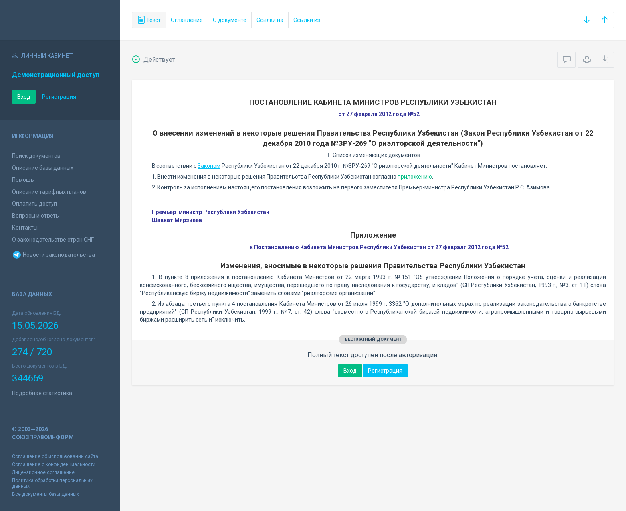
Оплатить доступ (34, 203)
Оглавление (187, 20)
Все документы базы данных (45, 494)
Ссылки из (306, 20)
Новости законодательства (53, 254)
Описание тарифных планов (49, 192)
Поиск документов (36, 156)
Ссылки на (269, 20)
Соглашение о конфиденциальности (53, 464)
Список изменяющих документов (373, 155)
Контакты (25, 227)
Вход (23, 97)
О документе (229, 20)
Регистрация (59, 97)
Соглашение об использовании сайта (55, 456)
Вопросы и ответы (36, 215)
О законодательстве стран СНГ (53, 239)
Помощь (23, 180)
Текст (149, 20)
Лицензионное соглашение (43, 472)
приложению (415, 176)
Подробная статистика (42, 393)
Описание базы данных (42, 168)
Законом (209, 166)
